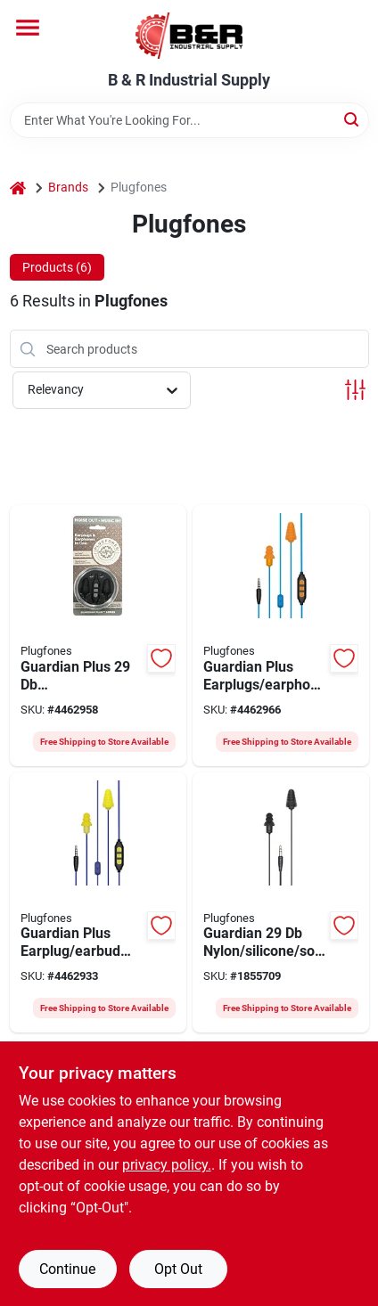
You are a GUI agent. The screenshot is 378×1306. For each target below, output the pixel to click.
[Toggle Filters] (355, 390)
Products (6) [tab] (57, 267)
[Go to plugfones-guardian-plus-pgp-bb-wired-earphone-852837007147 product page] (98, 635)
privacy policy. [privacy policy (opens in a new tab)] (166, 1164)
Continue (67, 1269)
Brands (68, 187)
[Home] (18, 187)
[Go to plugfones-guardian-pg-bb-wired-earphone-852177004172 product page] (281, 902)
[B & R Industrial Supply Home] (189, 35)
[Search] (353, 119)
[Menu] (27, 27)
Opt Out (178, 1269)
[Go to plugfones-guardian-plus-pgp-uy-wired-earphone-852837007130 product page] (98, 902)
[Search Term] (189, 120)
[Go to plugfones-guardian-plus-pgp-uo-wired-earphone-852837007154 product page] (281, 635)
